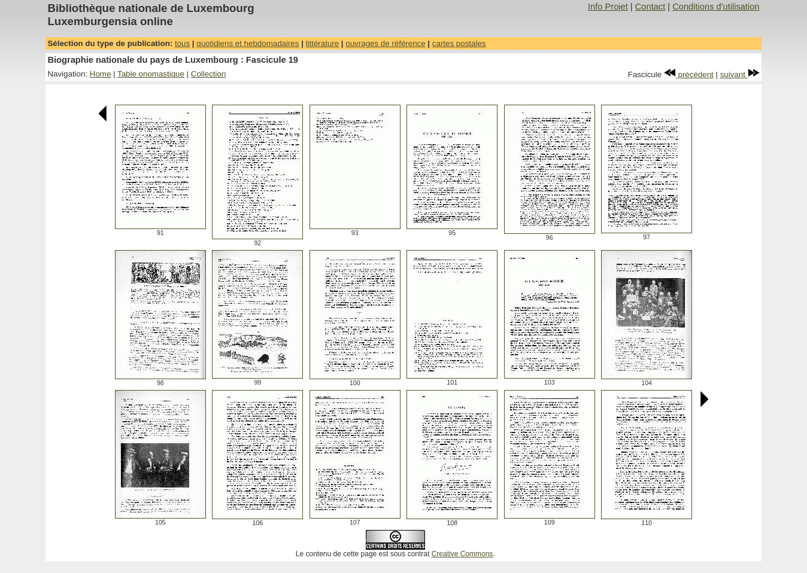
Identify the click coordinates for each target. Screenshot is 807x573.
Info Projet (608, 6)
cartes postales (459, 43)
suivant (740, 74)
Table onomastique (150, 73)
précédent (689, 74)
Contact (650, 6)
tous (182, 43)
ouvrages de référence (385, 43)
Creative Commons (462, 554)
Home (100, 73)
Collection (208, 73)
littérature (322, 43)
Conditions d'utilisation (715, 6)
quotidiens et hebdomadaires (247, 43)
